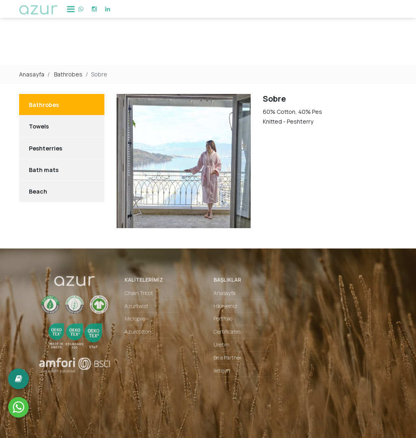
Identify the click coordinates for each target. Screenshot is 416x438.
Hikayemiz (224, 308)
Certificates (225, 332)
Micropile (140, 320)
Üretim (220, 344)
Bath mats (43, 170)
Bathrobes (68, 74)
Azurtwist (142, 308)
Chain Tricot (144, 296)
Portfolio (222, 320)
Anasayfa (31, 74)
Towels (39, 126)
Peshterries (45, 148)
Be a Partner (226, 356)
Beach (38, 191)
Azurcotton (143, 332)
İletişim (220, 368)
